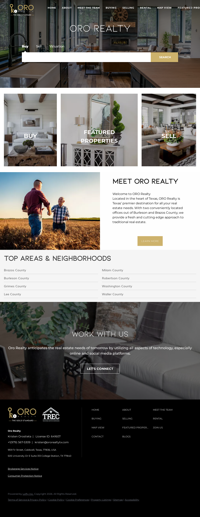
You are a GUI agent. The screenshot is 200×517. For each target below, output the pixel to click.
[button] (22, 10)
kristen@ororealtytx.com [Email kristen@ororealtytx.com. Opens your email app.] (52, 442)
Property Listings (101, 499)
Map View (164, 7)
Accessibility (132, 499)
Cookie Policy (56, 499)
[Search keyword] (86, 57)
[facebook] (12, 506)
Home (52, 7)
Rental (145, 7)
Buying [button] (111, 7)
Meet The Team (89, 7)
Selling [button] (128, 7)
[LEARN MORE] (150, 241)
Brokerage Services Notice (23, 468)
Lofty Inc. (28, 493)
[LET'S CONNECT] (100, 369)
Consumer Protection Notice (25, 475)
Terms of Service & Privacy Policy (27, 499)
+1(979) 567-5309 (19, 442)
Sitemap (118, 499)
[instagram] (24, 506)
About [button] (67, 7)
